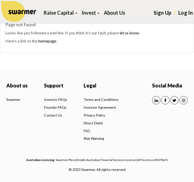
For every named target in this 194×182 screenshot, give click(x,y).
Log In (185, 13)
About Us (114, 13)
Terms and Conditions (101, 99)
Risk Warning (94, 138)
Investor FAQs (55, 99)
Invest (91, 13)
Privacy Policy (94, 115)
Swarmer (13, 99)
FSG (87, 131)
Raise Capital (60, 13)
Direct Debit (93, 123)
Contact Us (53, 115)
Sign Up (162, 13)
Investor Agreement (100, 107)
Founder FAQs (55, 107)
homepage (47, 40)
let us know (129, 32)
